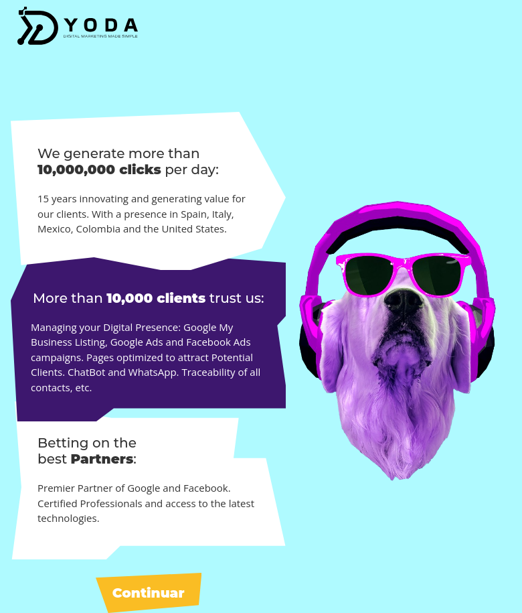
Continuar (148, 593)
